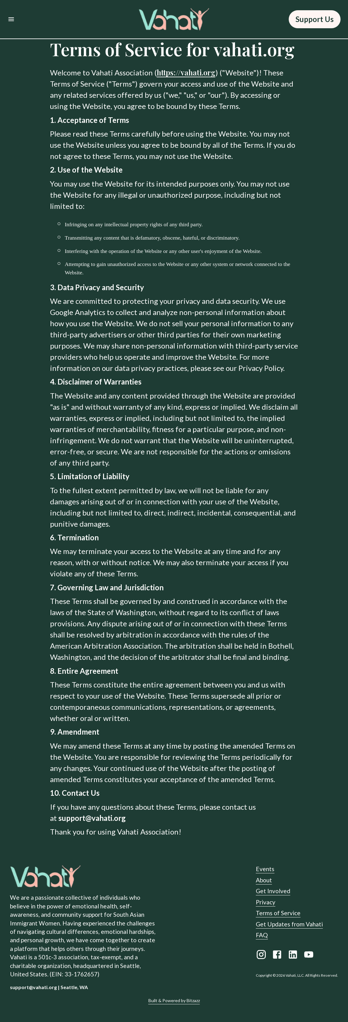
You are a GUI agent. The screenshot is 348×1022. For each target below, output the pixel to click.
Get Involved (273, 890)
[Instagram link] (261, 955)
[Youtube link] (308, 955)
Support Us (315, 19)
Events (265, 868)
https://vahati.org (186, 72)
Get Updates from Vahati (289, 924)
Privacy (265, 902)
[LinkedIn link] (292, 955)
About (264, 880)
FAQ (262, 935)
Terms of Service (278, 912)
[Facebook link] (277, 955)
